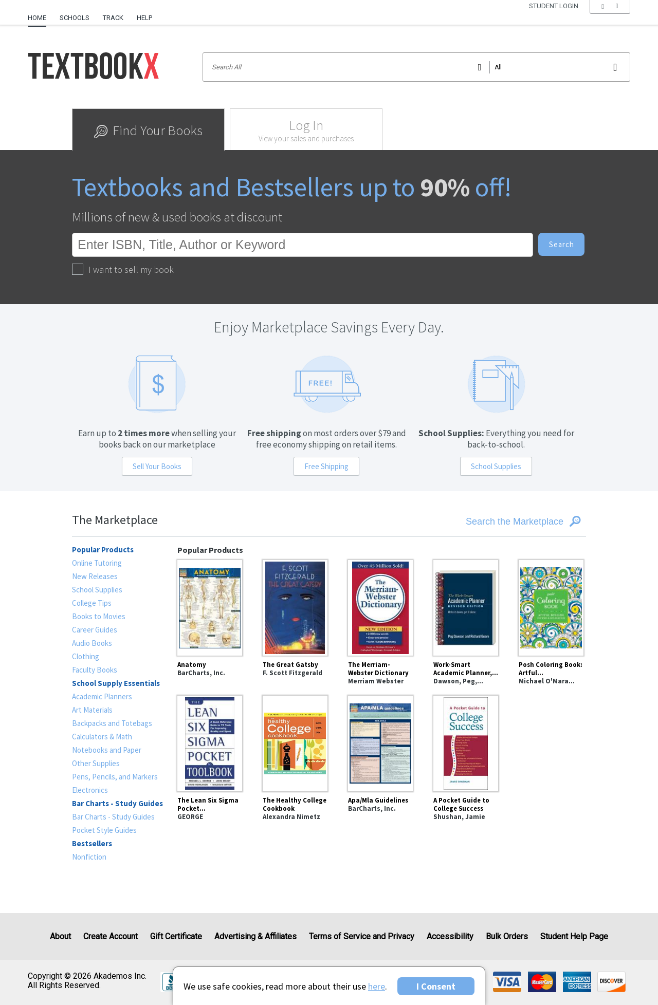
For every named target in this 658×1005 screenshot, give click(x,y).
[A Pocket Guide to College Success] (465, 742)
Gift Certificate (176, 936)
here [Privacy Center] (376, 986)
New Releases (95, 576)
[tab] (148, 129)
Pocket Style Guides (104, 830)
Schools (74, 18)
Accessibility (450, 936)
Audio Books (92, 643)
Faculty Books (94, 670)
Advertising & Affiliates (255, 936)
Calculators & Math (102, 736)
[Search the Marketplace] (499, 521)
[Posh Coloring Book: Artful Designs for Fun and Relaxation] (551, 606)
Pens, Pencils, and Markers (115, 776)
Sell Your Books (157, 466)
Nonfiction (89, 857)
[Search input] (416, 67)
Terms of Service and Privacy (361, 936)
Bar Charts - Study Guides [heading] (117, 803)
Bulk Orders (507, 936)
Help (144, 18)
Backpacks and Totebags (112, 723)
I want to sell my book (123, 269)
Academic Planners (102, 696)
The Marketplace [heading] (115, 520)
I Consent (435, 986)
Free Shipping (326, 466)
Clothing (85, 656)
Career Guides (94, 630)
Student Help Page (574, 936)
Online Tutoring (97, 563)
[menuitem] (40, 14)
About (60, 936)
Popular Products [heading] (103, 549)
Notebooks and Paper (106, 750)
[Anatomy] (209, 606)
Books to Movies (98, 616)
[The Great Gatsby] (295, 606)
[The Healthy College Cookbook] (295, 742)
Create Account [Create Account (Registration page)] (110, 936)
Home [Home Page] (37, 18)
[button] (610, 18)
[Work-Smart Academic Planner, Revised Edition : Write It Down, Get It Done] (465, 606)
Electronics (90, 790)
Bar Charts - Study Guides (113, 817)
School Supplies (496, 466)
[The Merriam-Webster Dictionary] (380, 606)
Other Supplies (96, 763)
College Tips (92, 603)
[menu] (610, 18)
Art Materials (92, 710)
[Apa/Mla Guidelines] (380, 742)
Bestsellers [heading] (92, 843)
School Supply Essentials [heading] (116, 683)
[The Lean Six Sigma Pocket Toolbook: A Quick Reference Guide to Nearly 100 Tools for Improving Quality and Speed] (209, 742)
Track (113, 18)
